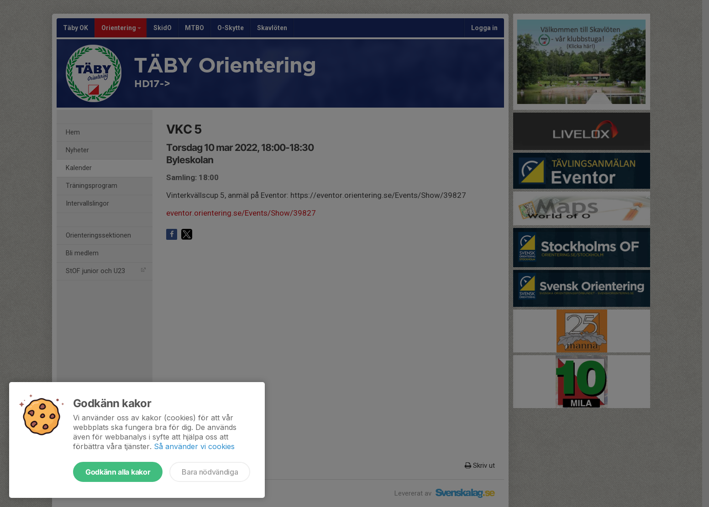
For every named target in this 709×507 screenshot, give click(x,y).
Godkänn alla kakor (117, 471)
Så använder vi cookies (194, 446)
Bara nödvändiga (210, 471)
